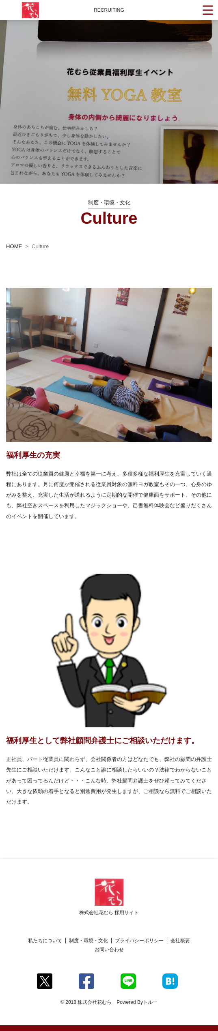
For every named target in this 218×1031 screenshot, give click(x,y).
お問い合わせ (109, 949)
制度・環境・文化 (88, 940)
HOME (14, 246)
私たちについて (45, 940)
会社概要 (180, 940)
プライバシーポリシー (139, 940)
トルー (150, 1002)
